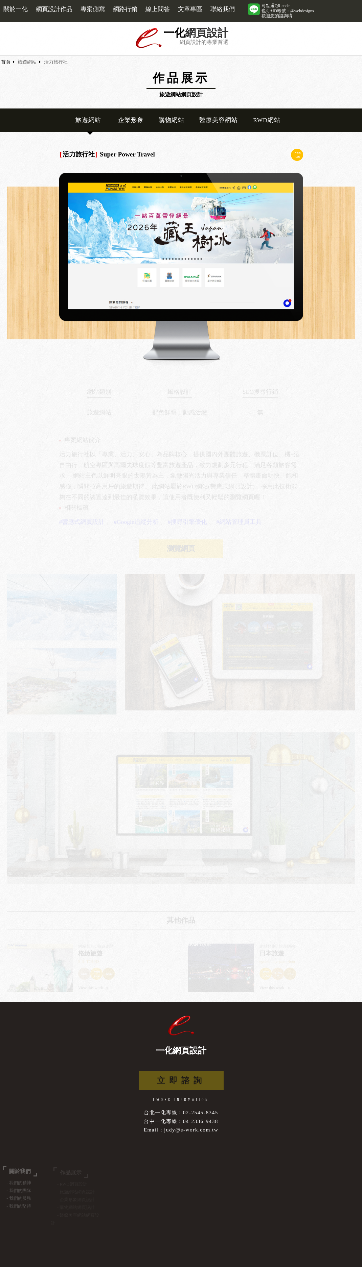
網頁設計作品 (54, 9)
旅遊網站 (27, 62)
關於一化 (15, 9)
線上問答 (157, 9)
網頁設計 (206, 33)
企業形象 (131, 120)
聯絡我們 (222, 9)
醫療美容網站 (218, 120)
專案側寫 (93, 9)
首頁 (5, 62)
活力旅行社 (56, 62)
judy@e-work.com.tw (191, 1129)
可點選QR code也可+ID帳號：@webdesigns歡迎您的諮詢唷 (288, 10)
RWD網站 (266, 120)
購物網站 (171, 120)
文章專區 (190, 9)
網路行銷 (125, 9)
